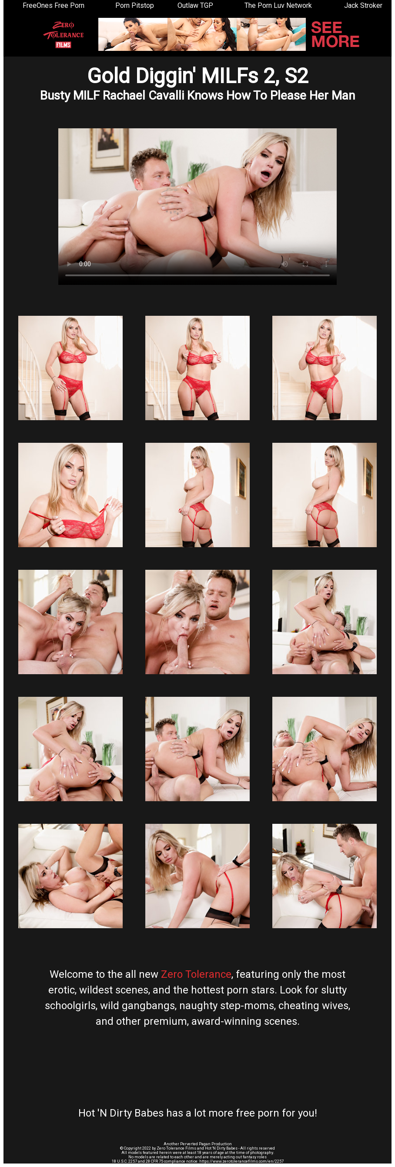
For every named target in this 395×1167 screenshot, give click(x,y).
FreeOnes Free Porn (53, 5)
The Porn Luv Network (278, 5)
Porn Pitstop (134, 5)
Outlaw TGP (195, 5)
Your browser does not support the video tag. (197, 206)
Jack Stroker (363, 5)
